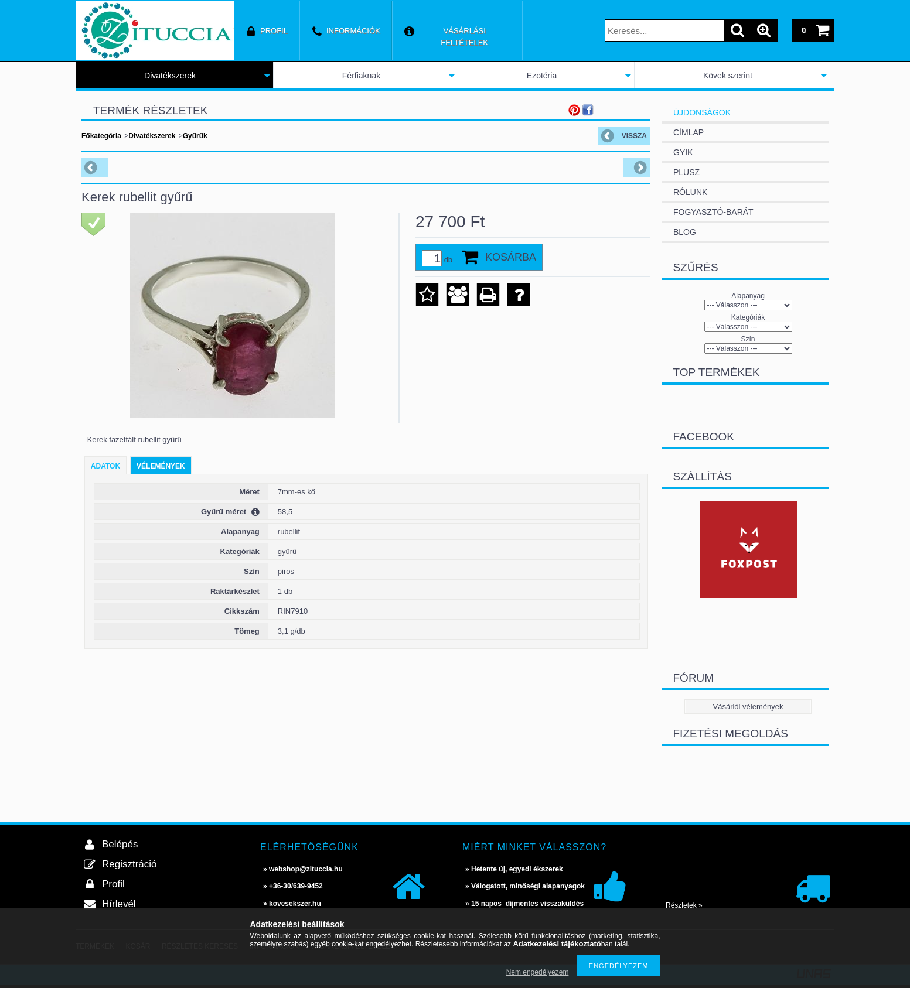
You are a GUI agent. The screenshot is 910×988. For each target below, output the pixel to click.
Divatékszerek (170, 75)
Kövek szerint (727, 75)
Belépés (120, 844)
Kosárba (510, 257)
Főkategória (101, 136)
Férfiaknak (361, 75)
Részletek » (684, 905)
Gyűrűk (195, 136)
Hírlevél (119, 904)
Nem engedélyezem (537, 972)
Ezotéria (542, 75)
